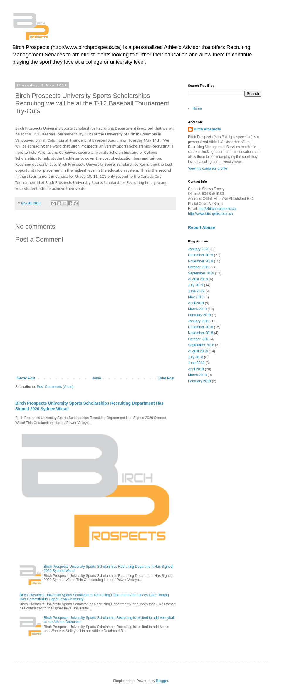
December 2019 (200, 255)
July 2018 (195, 357)
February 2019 (199, 315)
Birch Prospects (207, 129)
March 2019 (197, 309)
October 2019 (198, 267)
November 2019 (200, 261)
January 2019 (198, 321)
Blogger (162, 681)
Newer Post (26, 378)
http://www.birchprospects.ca (210, 214)
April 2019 (196, 303)
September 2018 (201, 345)
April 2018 (196, 369)
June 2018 (196, 363)
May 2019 (196, 297)
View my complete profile (207, 168)
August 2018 (198, 351)
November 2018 (200, 333)
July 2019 (195, 285)
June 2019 (196, 291)
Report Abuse (201, 227)
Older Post (165, 378)
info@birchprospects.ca (217, 209)
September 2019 (201, 273)
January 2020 (198, 249)
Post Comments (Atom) (55, 387)
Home (96, 378)
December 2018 (200, 327)
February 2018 (199, 381)
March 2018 (197, 375)
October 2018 (198, 339)
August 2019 (198, 279)
